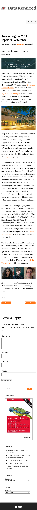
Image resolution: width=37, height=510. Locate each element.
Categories (8, 479)
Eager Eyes (9, 157)
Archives (8, 491)
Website (4, 371)
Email (4, 362)
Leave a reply (29, 44)
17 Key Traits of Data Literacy (18, 460)
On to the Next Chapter (16, 463)
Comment (5, 336)
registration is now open (10, 94)
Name (4, 352)
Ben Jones (20, 44)
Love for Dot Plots (30, 303)
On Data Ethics (6, 303)
